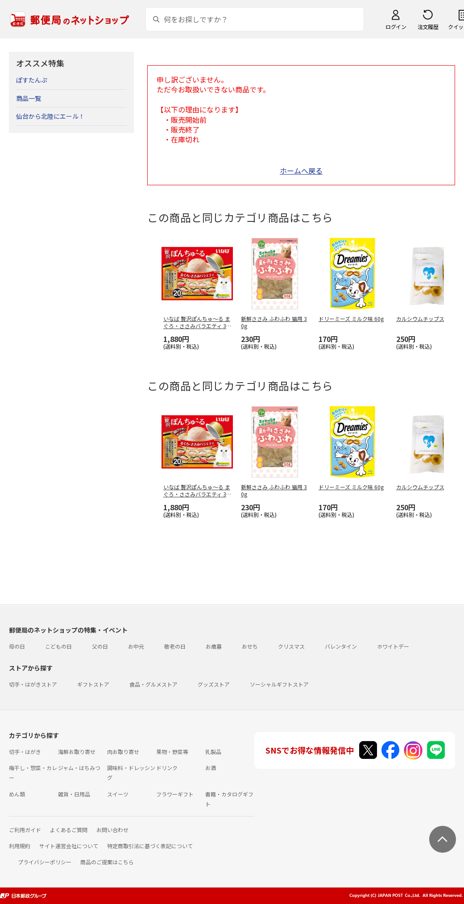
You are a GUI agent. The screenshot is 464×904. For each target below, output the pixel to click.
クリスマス (291, 646)
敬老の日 (175, 646)
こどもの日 (58, 646)
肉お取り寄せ (123, 751)
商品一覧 (28, 98)
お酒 (210, 767)
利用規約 (19, 846)
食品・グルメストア (153, 684)
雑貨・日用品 (74, 794)
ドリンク (167, 767)
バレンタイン (341, 646)
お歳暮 (214, 646)
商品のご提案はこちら (107, 862)
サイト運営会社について (68, 846)
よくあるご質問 (68, 829)
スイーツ (117, 794)
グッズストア (214, 684)
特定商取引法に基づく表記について (150, 846)
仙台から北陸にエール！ (50, 116)
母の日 (17, 646)
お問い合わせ (112, 829)
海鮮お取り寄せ (76, 751)
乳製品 (213, 751)
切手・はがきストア (33, 684)
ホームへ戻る (301, 170)
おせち (250, 646)
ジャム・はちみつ (79, 767)
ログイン (395, 26)
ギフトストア (93, 684)
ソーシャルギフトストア (279, 684)
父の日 (100, 646)
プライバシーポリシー (44, 862)
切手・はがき (25, 751)
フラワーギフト (175, 794)
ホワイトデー (393, 646)
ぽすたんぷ (31, 79)
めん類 (17, 794)
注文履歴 (428, 26)
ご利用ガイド (25, 829)
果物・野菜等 (172, 751)
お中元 (136, 646)
